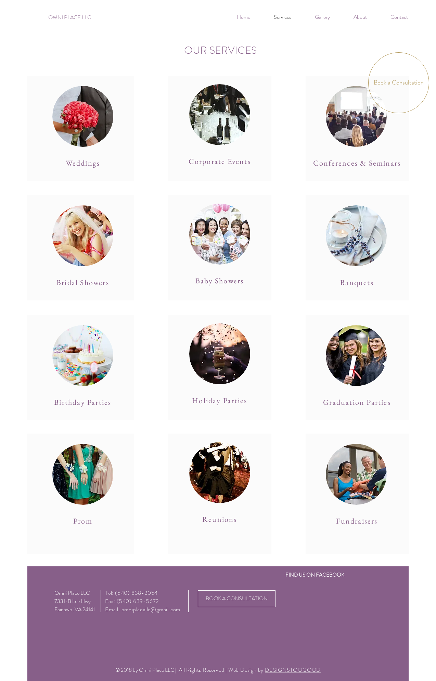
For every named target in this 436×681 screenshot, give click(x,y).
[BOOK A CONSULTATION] (236, 598)
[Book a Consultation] (398, 82)
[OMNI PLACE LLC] (69, 17)
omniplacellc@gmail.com (151, 609)
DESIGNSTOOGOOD (293, 670)
